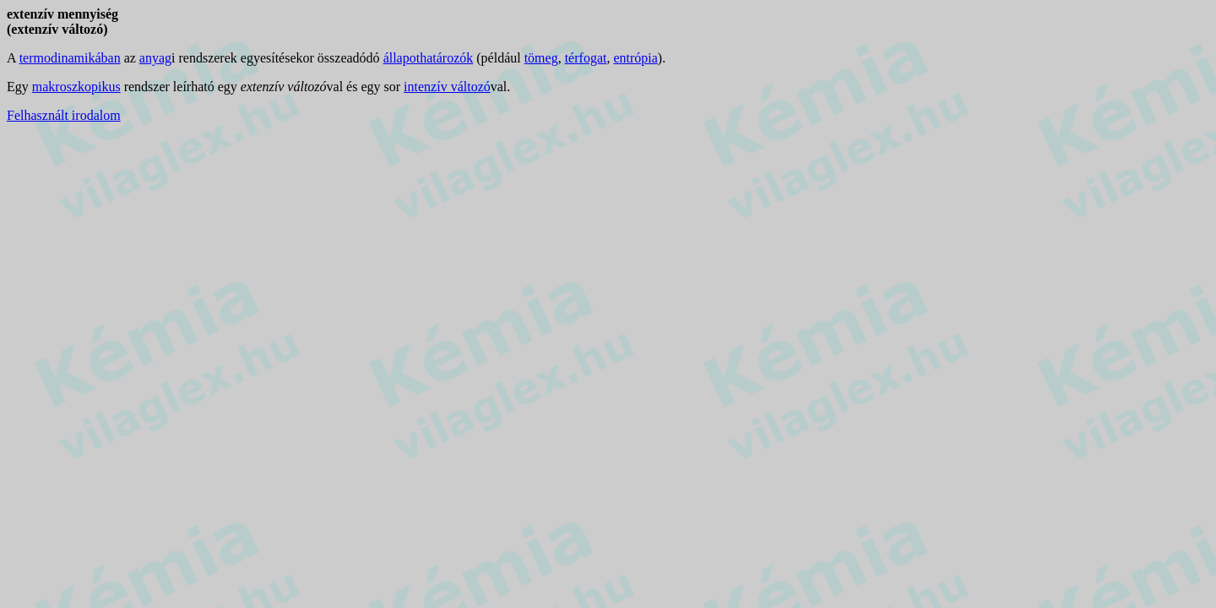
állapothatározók (428, 58)
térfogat (586, 58)
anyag (155, 58)
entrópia (635, 58)
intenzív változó (447, 86)
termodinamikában (70, 58)
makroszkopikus (76, 86)
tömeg (541, 58)
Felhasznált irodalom (64, 115)
